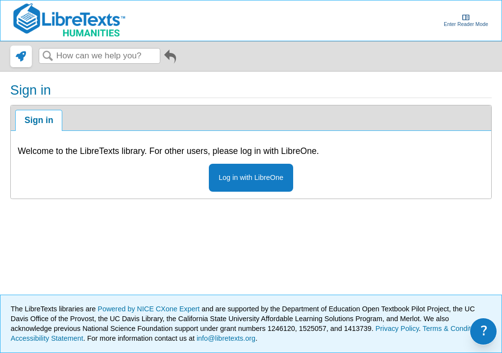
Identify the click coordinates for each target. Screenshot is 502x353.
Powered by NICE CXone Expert (149, 309)
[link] (21, 56)
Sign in (39, 120)
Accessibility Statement (47, 338)
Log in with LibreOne (251, 177)
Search (47, 56)
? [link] (484, 331)
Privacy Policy (397, 328)
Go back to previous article (170, 60)
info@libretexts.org (225, 338)
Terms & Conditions (453, 328)
